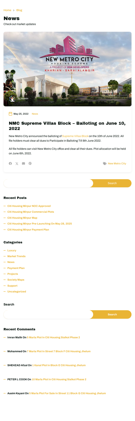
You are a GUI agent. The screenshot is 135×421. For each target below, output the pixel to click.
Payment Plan (16, 268)
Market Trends (16, 256)
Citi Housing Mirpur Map (22, 217)
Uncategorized (16, 291)
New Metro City (117, 163)
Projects (12, 273)
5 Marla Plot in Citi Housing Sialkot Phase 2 (53, 337)
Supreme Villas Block (75, 136)
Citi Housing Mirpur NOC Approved (29, 206)
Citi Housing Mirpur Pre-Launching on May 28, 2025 (39, 223)
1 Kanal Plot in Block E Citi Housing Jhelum (59, 365)
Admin (24, 98)
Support (12, 285)
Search (9, 304)
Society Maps (15, 279)
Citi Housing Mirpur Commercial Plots (30, 211)
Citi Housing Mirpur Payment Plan (28, 229)
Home (7, 10)
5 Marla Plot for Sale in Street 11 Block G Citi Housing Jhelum (67, 393)
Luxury (11, 250)
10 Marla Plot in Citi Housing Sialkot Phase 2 (59, 379)
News (35, 114)
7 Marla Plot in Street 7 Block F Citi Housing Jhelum (59, 351)
